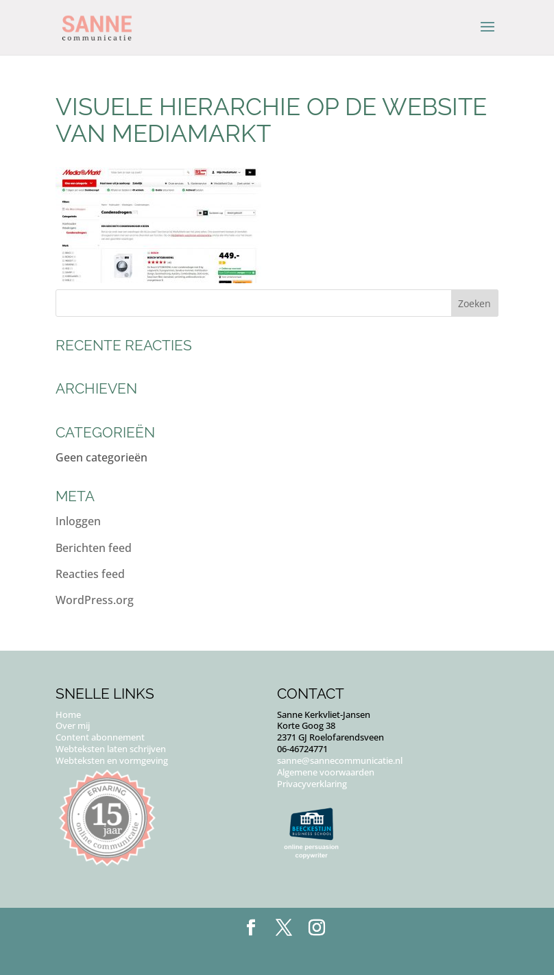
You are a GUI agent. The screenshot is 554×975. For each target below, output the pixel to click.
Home (68, 714)
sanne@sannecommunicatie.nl (339, 760)
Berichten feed (94, 547)
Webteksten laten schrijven (111, 749)
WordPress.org (95, 599)
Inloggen (78, 521)
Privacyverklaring (312, 784)
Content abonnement (100, 737)
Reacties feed (90, 573)
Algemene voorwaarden (325, 772)
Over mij (73, 725)
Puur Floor (307, 954)
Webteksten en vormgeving (112, 760)
